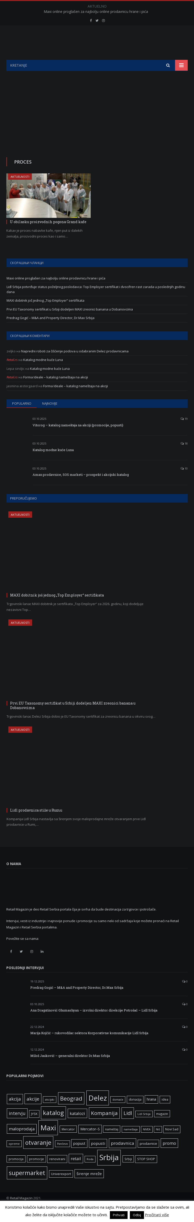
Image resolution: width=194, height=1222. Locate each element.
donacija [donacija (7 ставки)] (135, 1112)
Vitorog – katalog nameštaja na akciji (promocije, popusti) (78, 437)
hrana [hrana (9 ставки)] (151, 1111)
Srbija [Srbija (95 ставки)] (109, 1170)
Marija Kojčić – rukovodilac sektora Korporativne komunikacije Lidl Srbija (89, 1045)
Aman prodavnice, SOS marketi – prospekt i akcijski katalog (81, 487)
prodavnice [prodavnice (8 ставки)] (148, 1156)
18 (184, 456)
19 (184, 431)
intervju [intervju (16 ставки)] (17, 1126)
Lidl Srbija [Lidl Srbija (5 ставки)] (144, 1126)
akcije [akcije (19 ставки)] (33, 1111)
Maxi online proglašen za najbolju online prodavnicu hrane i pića (96, 11)
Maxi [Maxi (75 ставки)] (48, 1140)
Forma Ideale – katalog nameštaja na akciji (55, 389)
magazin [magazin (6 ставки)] (162, 1126)
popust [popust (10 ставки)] (79, 1155)
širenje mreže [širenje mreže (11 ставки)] (89, 1186)
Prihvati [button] (119, 1215)
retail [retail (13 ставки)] (76, 1171)
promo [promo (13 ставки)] (169, 1156)
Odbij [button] (137, 1215)
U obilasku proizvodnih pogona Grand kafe (48, 234)
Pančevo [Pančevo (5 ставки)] (62, 1156)
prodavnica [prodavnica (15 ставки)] (122, 1156)
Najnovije (49, 416)
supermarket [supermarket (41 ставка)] (27, 1185)
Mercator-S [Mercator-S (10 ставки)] (90, 1141)
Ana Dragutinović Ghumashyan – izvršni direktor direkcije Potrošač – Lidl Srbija (93, 1023)
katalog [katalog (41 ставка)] (53, 1125)
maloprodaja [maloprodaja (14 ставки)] (22, 1141)
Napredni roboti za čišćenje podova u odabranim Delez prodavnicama (75, 363)
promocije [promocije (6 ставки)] (36, 1171)
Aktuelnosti (20, 189)
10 (184, 481)
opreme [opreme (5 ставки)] (14, 1156)
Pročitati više (157, 1214)
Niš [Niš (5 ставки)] (158, 1142)
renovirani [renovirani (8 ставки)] (57, 1171)
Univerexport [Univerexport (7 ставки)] (61, 1186)
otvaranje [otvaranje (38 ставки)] (38, 1155)
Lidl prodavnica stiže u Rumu (36, 822)
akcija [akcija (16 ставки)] (15, 1111)
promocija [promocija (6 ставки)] (16, 1171)
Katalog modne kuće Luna (43, 372)
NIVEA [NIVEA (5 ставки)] (147, 1142)
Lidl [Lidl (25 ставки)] (128, 1125)
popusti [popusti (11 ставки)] (98, 1155)
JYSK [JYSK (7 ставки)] (34, 1126)
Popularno (21, 416)
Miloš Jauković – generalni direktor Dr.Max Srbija (70, 1068)
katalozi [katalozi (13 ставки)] (77, 1126)
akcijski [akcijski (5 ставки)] (49, 1112)
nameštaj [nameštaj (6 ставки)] (111, 1142)
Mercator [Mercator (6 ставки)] (68, 1142)
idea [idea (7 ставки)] (165, 1112)
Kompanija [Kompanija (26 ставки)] (104, 1125)
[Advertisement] (97, 121)
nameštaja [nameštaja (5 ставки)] (131, 1142)
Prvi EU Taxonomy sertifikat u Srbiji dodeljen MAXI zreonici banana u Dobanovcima (70, 322)
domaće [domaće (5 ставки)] (117, 1112)
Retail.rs (12, 372)
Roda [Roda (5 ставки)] (90, 1172)
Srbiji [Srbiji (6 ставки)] (128, 1171)
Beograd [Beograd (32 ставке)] (71, 1111)
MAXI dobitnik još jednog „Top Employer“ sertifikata (45, 313)
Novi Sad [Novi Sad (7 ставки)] (171, 1142)
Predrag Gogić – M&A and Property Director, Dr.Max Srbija (50, 330)
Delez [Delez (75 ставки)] (97, 1110)
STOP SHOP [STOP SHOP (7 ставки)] (146, 1171)
